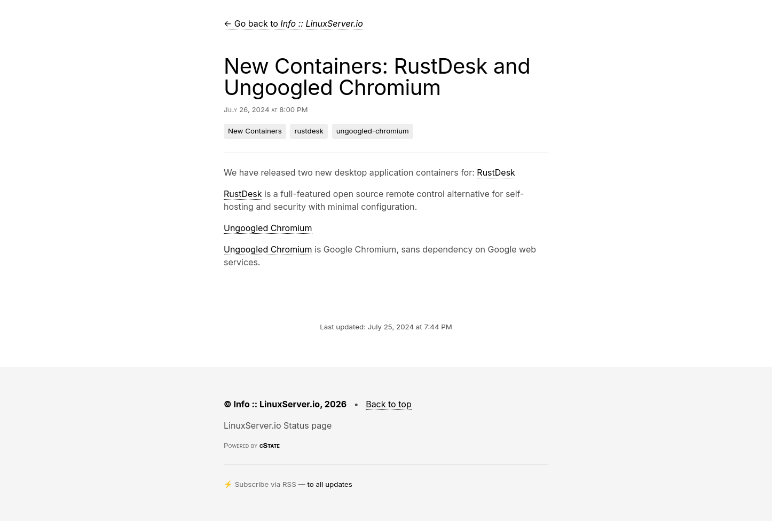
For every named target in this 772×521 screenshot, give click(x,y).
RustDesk (496, 172)
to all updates (330, 484)
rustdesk (308, 131)
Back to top (389, 404)
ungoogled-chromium (372, 131)
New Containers (255, 131)
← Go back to (293, 23)
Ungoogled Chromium (268, 228)
